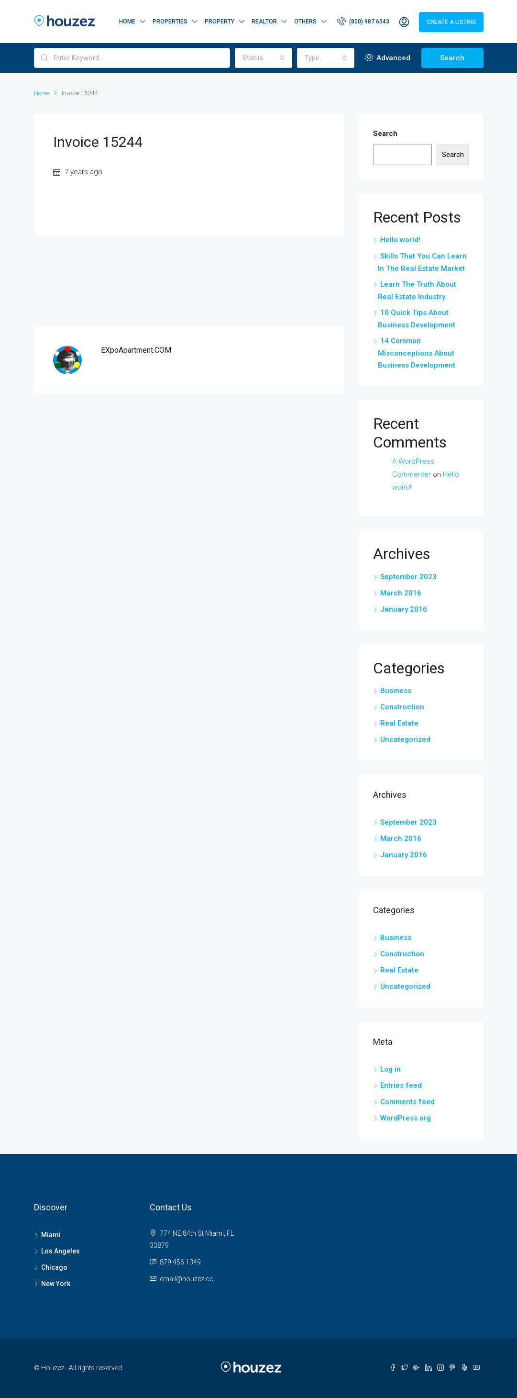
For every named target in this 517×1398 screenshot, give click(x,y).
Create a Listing (451, 22)
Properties (170, 21)
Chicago (54, 1267)
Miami (51, 1235)
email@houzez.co (187, 1279)
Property (219, 21)
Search (452, 58)
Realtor (264, 21)
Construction (402, 707)
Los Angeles (60, 1251)
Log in (390, 1069)
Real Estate (399, 723)
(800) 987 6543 (363, 21)
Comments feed (407, 1101)
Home (127, 21)
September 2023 (408, 576)
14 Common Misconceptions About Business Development (416, 352)
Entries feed (401, 1085)
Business (395, 690)
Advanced (387, 58)
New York (55, 1283)
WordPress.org (405, 1118)
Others (305, 21)
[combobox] (263, 58)
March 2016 (400, 593)
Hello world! (400, 239)
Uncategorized (405, 739)
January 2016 (403, 609)
